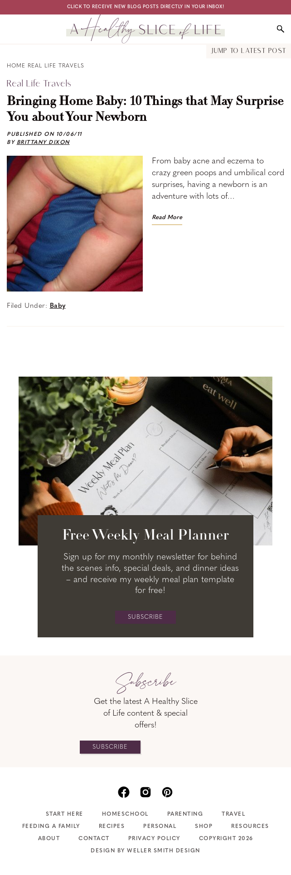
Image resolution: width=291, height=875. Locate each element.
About (49, 839)
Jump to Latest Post (248, 51)
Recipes (112, 826)
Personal (159, 826)
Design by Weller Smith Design (145, 851)
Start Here (64, 814)
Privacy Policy (154, 839)
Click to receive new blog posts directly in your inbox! (145, 7)
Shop (204, 826)
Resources (250, 826)
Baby (58, 306)
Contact (94, 839)
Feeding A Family (51, 826)
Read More (167, 217)
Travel (233, 814)
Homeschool (125, 814)
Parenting (185, 814)
